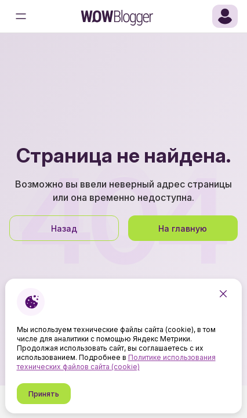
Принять (43, 394)
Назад (64, 228)
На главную (182, 228)
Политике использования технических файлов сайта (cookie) (116, 362)
